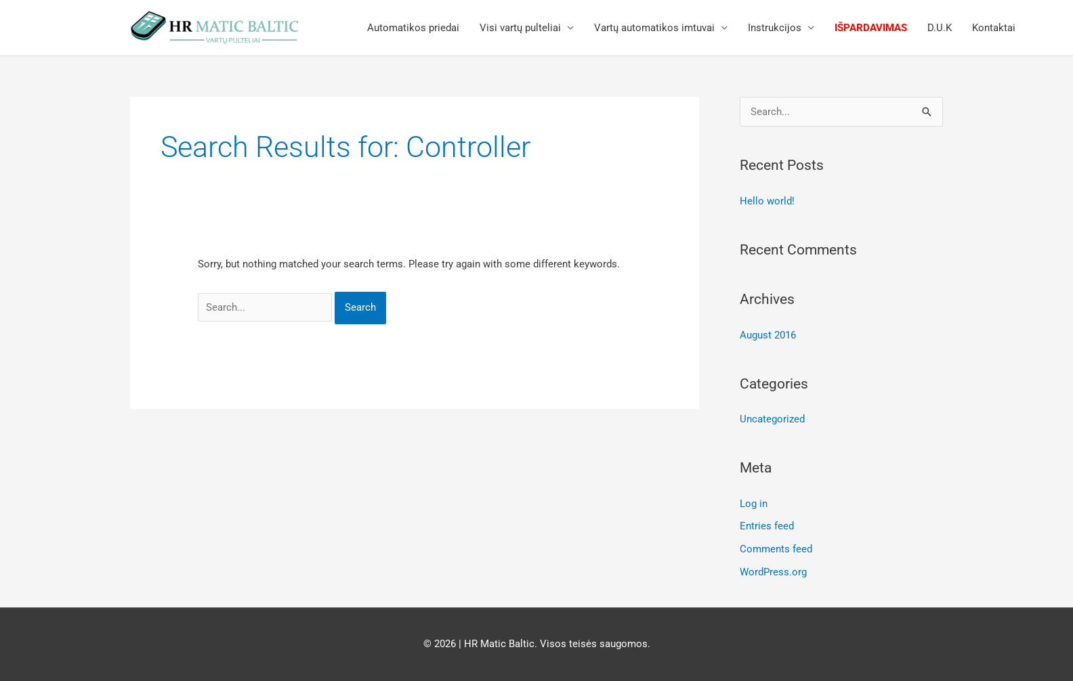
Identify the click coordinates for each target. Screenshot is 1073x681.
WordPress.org (773, 572)
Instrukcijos (774, 28)
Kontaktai (993, 28)
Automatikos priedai (413, 28)
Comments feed (776, 549)
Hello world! (767, 201)
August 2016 (768, 335)
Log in (753, 504)
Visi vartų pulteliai (520, 28)
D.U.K (939, 28)
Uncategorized (772, 419)
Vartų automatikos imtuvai (654, 28)
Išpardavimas (871, 28)
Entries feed (767, 526)
